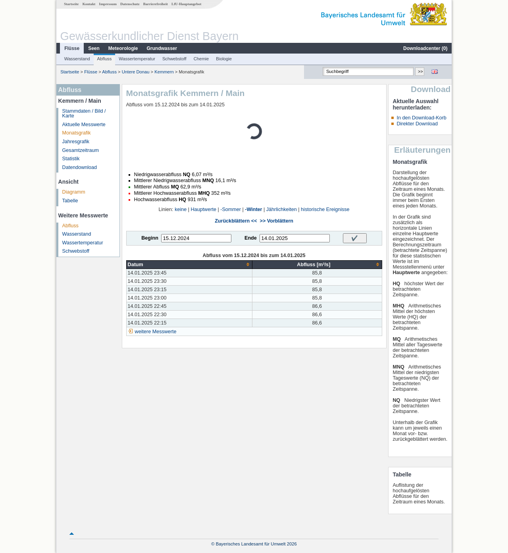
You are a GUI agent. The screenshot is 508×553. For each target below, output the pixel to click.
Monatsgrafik (76, 133)
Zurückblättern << (236, 221)
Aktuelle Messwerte (84, 124)
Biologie (224, 58)
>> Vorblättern (276, 221)
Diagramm (73, 192)
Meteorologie (123, 48)
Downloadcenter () (425, 48)
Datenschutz (130, 4)
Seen (94, 48)
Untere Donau (136, 71)
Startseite (71, 4)
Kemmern (164, 71)
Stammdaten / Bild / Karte (84, 113)
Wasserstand (77, 58)
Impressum (108, 4)
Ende (250, 238)
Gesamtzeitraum (80, 150)
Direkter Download (417, 124)
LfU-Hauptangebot (186, 4)
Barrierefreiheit (155, 4)
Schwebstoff (174, 58)
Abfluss (104, 58)
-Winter (253, 209)
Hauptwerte (203, 209)
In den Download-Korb (421, 118)
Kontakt (89, 4)
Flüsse (71, 48)
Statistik (71, 158)
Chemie (201, 58)
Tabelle (70, 201)
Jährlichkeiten (281, 209)
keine (181, 209)
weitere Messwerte (156, 331)
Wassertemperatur (137, 58)
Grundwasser (162, 48)
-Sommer (230, 209)
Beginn (149, 238)
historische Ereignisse (325, 209)
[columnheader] (189, 264)
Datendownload (79, 167)
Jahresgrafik (76, 141)
